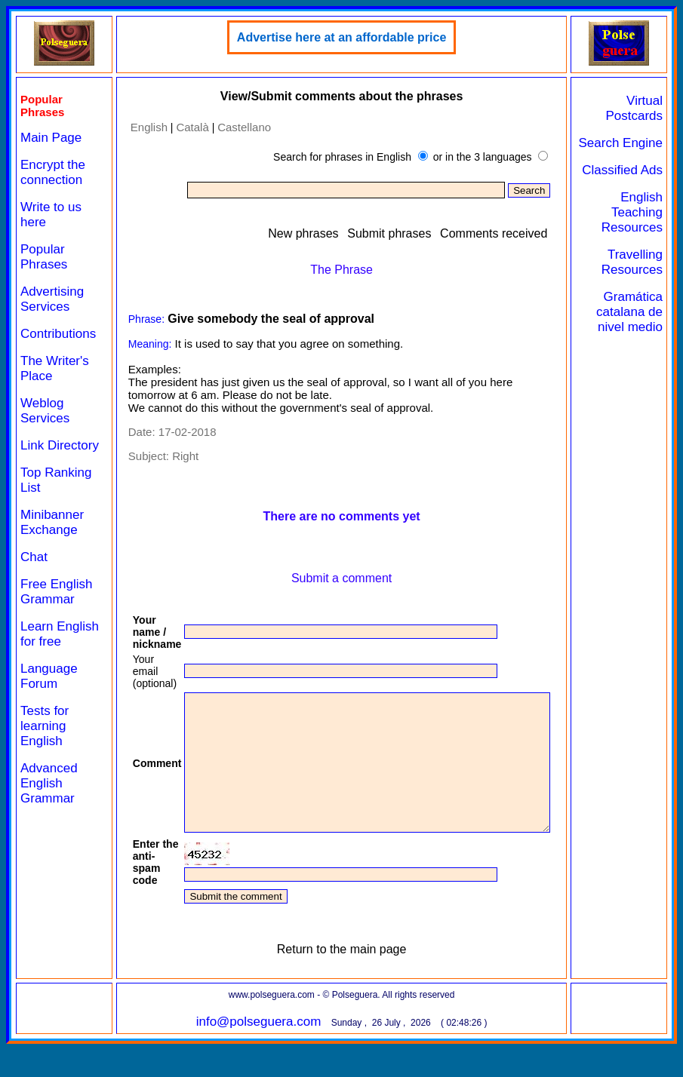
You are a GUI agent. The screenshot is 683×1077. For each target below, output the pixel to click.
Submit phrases (421, 233)
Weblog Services (44, 410)
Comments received (525, 233)
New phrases (335, 233)
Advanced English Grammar (49, 813)
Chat (34, 572)
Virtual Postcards (640, 108)
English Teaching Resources (638, 242)
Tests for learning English (44, 756)
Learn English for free (50, 656)
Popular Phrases (43, 257)
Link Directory (46, 453)
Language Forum (49, 706)
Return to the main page (352, 976)
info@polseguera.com (268, 1049)
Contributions (58, 334)
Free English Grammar (56, 606)
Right (174, 456)
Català (181, 127)
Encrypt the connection (52, 172)
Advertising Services (52, 299)
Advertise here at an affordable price (351, 37)
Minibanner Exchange (52, 537)
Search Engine (648, 150)
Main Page (51, 137)
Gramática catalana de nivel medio (639, 349)
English (136, 127)
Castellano (233, 127)
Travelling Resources (638, 292)
